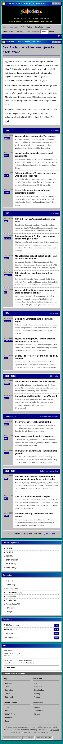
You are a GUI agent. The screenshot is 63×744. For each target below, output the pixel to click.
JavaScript (39, 27)
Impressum (38, 707)
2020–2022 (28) (12, 560)
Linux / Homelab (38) (14, 592)
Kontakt (52, 31)
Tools (28, 31)
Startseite (8, 683)
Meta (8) (9, 612)
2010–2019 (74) (12, 564)
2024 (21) (9, 556)
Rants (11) (10, 608)
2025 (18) (9, 552)
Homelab (8, 718)
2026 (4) (9, 548)
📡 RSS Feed (49, 534)
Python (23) (10, 585)
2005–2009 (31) (12, 568)
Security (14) (11, 600)
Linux (48, 27)
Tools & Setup (9, 714)
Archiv (44, 31)
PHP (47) (9, 581)
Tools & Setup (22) (13, 604)
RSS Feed (9, 697)
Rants (7, 721)
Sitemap (37, 714)
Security (20, 31)
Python (29, 27)
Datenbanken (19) (13, 596)
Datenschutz (39, 711)
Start (5, 27)
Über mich (14, 27)
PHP (22, 27)
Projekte (35, 31)
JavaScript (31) (12, 589)
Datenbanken (8, 31)
